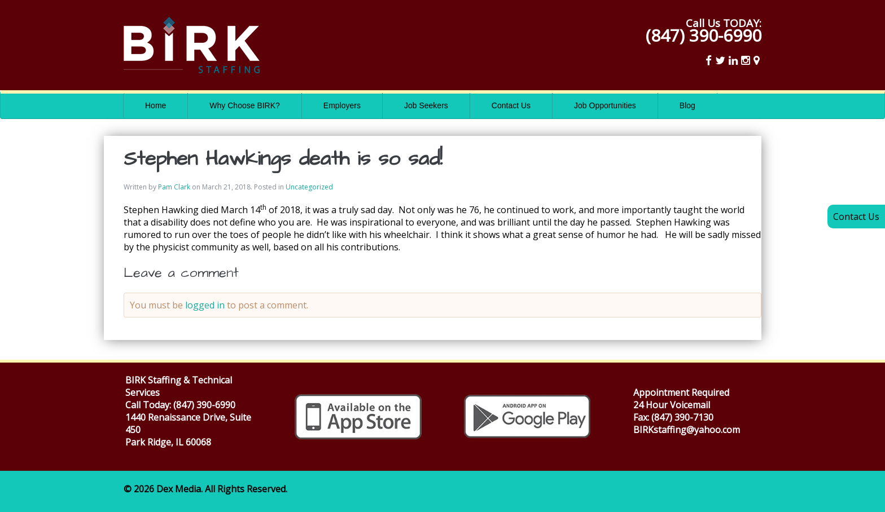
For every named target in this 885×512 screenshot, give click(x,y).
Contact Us (511, 105)
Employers (342, 105)
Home (155, 105)
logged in (205, 305)
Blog (687, 105)
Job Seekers (426, 105)
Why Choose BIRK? (244, 105)
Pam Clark (174, 187)
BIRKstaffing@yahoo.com (686, 429)
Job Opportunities (605, 105)
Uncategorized (309, 187)
